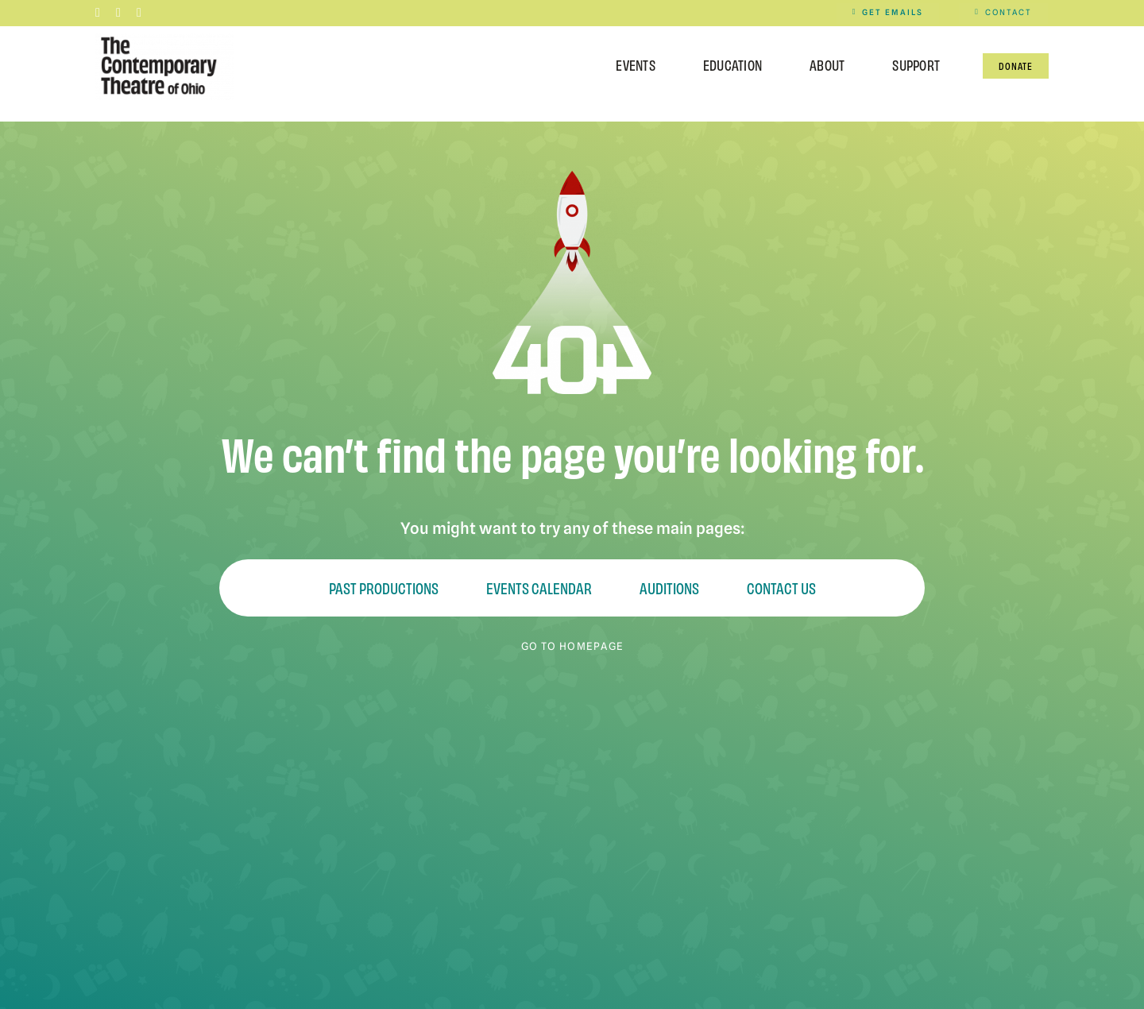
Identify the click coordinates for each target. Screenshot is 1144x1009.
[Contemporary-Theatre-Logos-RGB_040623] (164, 36)
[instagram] (118, 12)
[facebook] (97, 12)
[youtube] (139, 12)
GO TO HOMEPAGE (572, 646)
